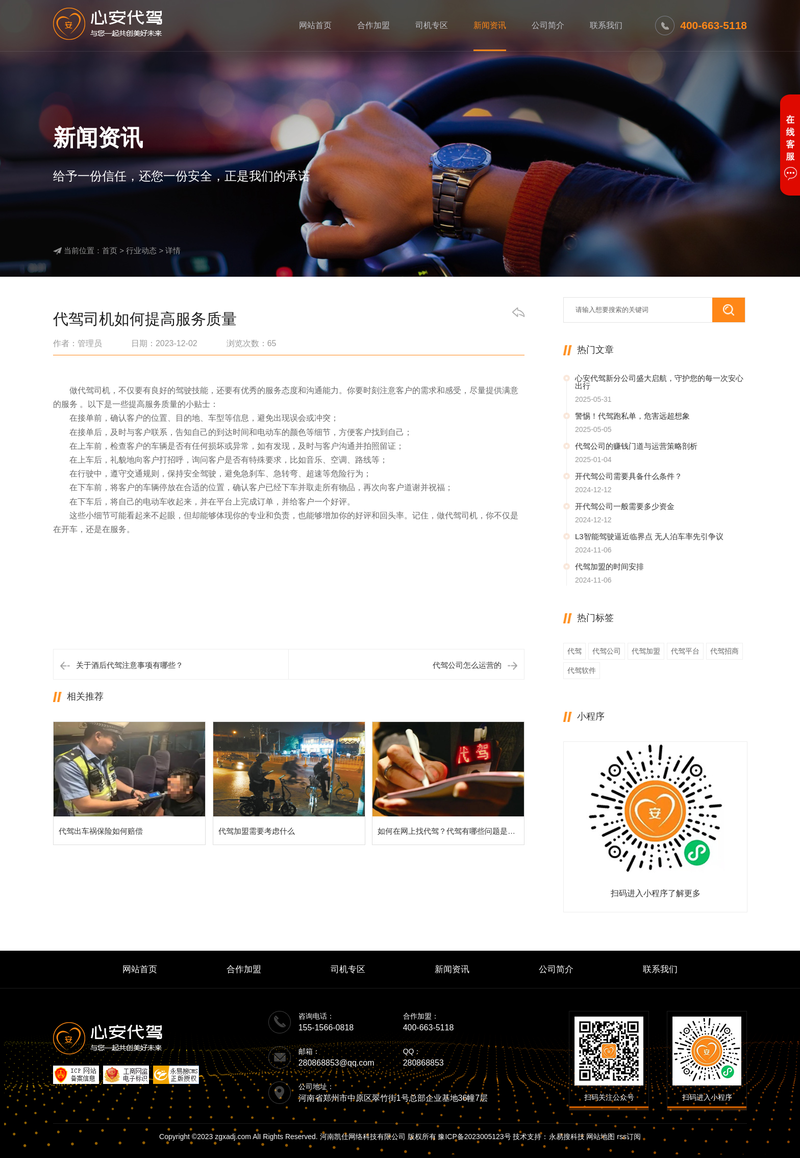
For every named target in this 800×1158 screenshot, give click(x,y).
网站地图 (600, 1136)
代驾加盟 (646, 651)
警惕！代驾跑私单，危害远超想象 (632, 416)
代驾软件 (581, 670)
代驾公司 (606, 651)
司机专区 (431, 25)
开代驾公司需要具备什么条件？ (628, 476)
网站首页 (315, 25)
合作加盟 (373, 25)
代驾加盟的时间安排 (609, 566)
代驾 (574, 651)
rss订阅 (629, 1136)
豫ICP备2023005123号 (474, 1136)
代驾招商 (724, 651)
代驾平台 (685, 651)
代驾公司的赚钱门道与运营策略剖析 (636, 446)
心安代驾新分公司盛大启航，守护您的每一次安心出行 (659, 382)
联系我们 (606, 25)
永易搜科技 (567, 1136)
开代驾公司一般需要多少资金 (624, 506)
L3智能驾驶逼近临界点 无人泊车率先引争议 (649, 536)
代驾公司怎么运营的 (467, 665)
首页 (109, 250)
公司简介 (548, 25)
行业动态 (141, 250)
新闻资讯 (489, 25)
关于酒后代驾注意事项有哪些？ (129, 665)
